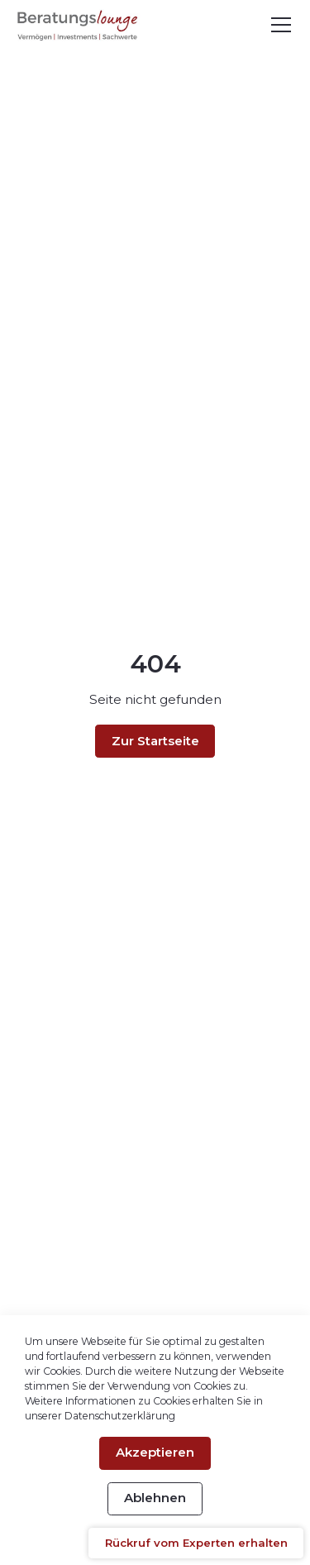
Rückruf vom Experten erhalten (196, 1542)
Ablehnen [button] (155, 1497)
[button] (277, 25)
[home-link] (78, 25)
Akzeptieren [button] (155, 1452)
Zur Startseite (155, 741)
